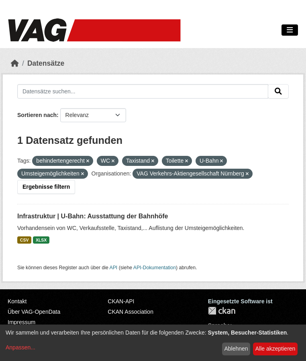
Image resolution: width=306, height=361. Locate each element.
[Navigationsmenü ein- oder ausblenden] (290, 30)
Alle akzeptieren (275, 348)
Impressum (21, 322)
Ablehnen (236, 348)
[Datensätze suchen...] (142, 91)
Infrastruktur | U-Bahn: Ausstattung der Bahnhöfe (92, 216)
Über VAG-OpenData (34, 312)
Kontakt (17, 301)
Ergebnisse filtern (46, 187)
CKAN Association (130, 312)
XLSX (41, 240)
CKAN (221, 311)
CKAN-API (121, 301)
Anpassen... (20, 347)
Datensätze (45, 63)
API (114, 267)
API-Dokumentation (154, 267)
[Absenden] (278, 91)
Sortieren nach (37, 115)
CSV (24, 240)
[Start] (15, 63)
